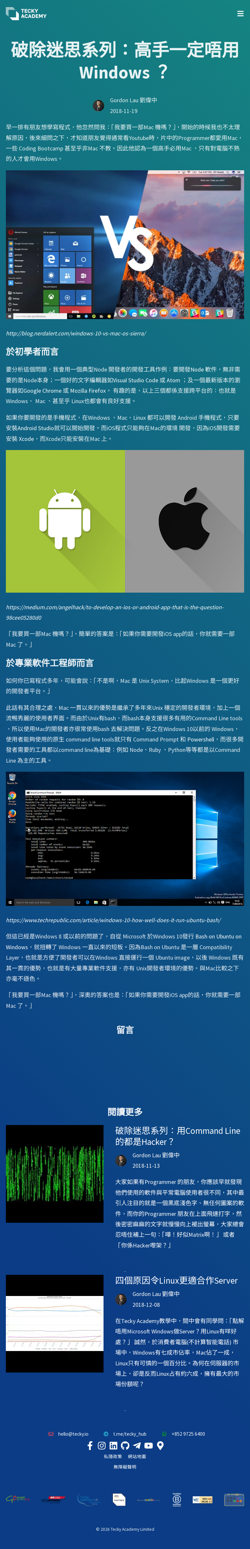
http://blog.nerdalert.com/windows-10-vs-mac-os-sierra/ (76, 333)
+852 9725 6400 (181, 1434)
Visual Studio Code (135, 380)
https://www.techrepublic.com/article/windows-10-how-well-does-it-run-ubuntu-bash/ (113, 920)
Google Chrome (42, 390)
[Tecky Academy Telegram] (137, 1446)
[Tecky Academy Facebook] (90, 1446)
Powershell (200, 739)
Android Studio (36, 428)
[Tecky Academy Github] (125, 1446)
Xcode (26, 439)
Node (197, 369)
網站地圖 (137, 1456)
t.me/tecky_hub (123, 1434)
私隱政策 (113, 1456)
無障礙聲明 (125, 1467)
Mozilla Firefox (88, 390)
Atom (173, 380)
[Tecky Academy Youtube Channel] (148, 1446)
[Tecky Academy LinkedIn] (113, 1446)
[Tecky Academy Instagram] (101, 1446)
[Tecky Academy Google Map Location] (160, 1446)
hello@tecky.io (67, 1434)
